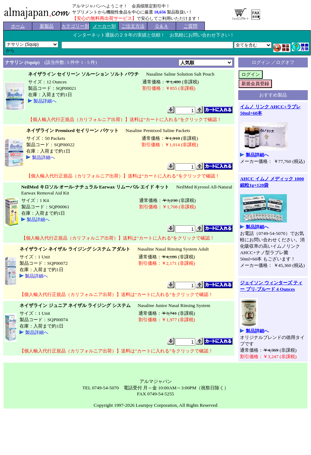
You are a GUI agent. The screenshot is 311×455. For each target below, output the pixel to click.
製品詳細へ (44, 101)
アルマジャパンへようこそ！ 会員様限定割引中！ (121, 6)
